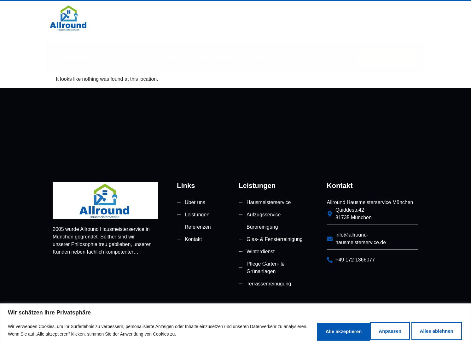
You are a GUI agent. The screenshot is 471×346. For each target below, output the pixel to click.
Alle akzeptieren (430, 329)
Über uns (119, 49)
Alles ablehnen (364, 329)
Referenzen (215, 49)
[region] (235, 324)
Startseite (77, 49)
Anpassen (306, 329)
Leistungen (165, 49)
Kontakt (257, 49)
